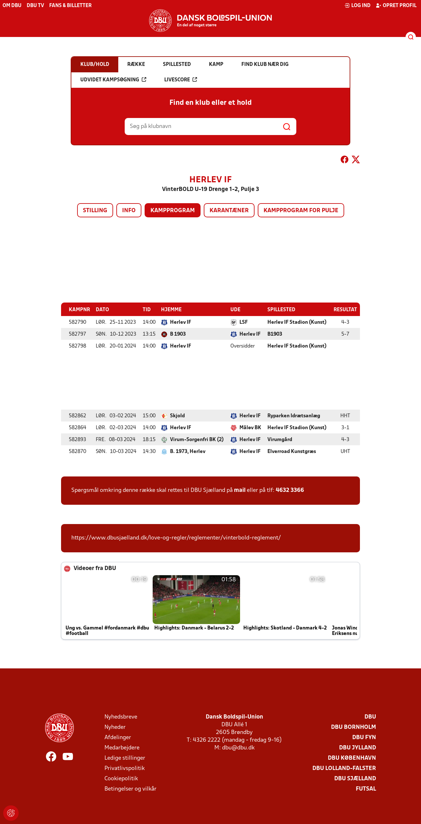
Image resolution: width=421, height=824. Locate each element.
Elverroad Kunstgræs (291, 451)
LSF (243, 322)
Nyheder (115, 727)
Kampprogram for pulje (301, 210)
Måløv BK (250, 427)
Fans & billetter (70, 6)
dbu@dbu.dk (238, 747)
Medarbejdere (121, 747)
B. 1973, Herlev (187, 451)
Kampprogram (172, 210)
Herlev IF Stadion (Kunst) (297, 322)
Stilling (95, 210)
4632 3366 (290, 490)
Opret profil (396, 5)
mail (240, 490)
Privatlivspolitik (124, 768)
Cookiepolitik (121, 778)
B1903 (274, 334)
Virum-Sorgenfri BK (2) (197, 439)
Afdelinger (117, 737)
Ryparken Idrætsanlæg (293, 415)
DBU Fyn (364, 737)
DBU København (352, 758)
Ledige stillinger (124, 758)
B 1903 (178, 334)
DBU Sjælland (355, 778)
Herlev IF (180, 322)
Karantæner (229, 210)
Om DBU (12, 6)
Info (129, 210)
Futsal (366, 789)
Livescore (180, 79)
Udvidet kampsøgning (113, 79)
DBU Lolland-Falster (344, 768)
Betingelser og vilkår (130, 789)
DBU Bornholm (353, 727)
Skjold (177, 415)
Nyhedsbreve (120, 717)
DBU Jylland (357, 747)
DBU (370, 717)
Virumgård (279, 439)
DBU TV (35, 6)
